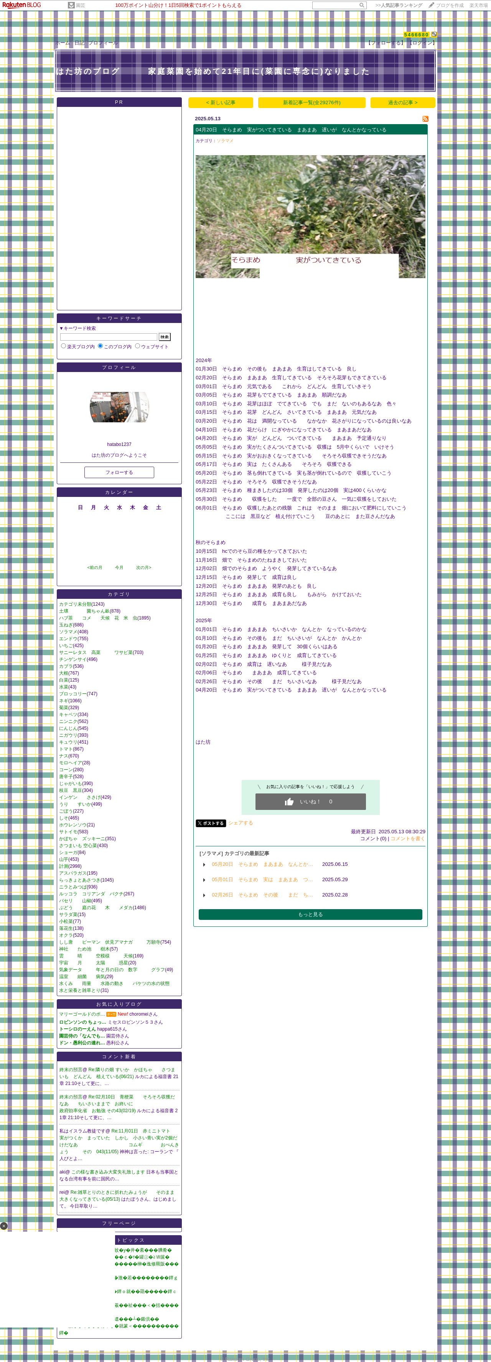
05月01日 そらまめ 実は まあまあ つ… (262, 879)
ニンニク (68, 721)
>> (399, 5)
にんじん (68, 728)
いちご (66, 645)
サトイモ (68, 831)
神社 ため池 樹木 (84, 949)
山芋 (63, 859)
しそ (63, 818)
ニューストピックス (119, 1240)
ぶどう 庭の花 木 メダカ (96, 907)
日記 (79, 43)
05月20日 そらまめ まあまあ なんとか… (262, 864)
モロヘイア (70, 762)
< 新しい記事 (221, 102)
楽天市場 (479, 5)
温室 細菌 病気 (82, 976)
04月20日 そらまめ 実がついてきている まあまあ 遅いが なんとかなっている (291, 130)
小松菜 (66, 921)
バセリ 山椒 (75, 900)
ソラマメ (68, 631)
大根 (63, 673)
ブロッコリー (73, 694)
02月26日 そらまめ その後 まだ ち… (262, 895)
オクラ (66, 935)
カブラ (66, 666)
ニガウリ (68, 735)
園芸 (80, 5)
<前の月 (94, 567)
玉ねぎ (66, 625)
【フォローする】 (386, 43)
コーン (66, 769)
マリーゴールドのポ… (82, 1014)
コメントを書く (407, 838)
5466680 (416, 35)
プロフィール (103, 43)
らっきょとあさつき (80, 880)
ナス (63, 756)
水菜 (63, 687)
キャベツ (68, 714)
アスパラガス (73, 873)
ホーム (62, 43)
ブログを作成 (450, 5)
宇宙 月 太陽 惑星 (93, 962)
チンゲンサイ (73, 659)
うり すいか (75, 804)
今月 (119, 567)
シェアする (240, 823)
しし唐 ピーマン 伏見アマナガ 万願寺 (109, 942)
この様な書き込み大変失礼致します (108, 1172)
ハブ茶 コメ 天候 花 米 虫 (98, 618)
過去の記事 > (403, 102)
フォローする (119, 472)
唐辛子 (66, 776)
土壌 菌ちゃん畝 (84, 611)
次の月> (143, 567)
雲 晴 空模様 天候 (96, 956)
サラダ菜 (68, 914)
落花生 (66, 928)
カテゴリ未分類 (75, 604)
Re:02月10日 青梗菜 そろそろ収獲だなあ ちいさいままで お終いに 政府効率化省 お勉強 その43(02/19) (123, 1103)
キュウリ (68, 742)
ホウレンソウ (73, 825)
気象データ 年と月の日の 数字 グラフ (112, 969)
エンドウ (68, 638)
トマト (66, 749)
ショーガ (68, 852)
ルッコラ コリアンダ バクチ (91, 894)
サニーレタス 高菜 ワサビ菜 (96, 652)
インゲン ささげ (80, 797)
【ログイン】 (422, 43)
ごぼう (66, 811)
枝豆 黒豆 (70, 790)
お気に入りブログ (119, 1004)
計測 (63, 866)
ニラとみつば (73, 887)
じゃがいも (70, 783)
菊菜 (63, 707)
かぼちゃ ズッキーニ (82, 838)
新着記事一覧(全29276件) (312, 102)
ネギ (63, 700)
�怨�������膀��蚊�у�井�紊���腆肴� (115, 1250)
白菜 (63, 680)
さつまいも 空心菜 (78, 845)
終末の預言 (70, 1069)
